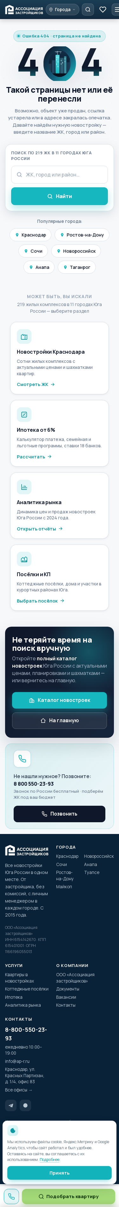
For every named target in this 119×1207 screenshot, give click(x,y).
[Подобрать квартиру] (88, 9)
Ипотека (14, 997)
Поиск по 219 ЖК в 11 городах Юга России (51, 156)
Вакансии (66, 997)
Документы (67, 989)
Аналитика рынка (23, 1005)
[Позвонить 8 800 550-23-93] (11, 1196)
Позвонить (59, 813)
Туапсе (91, 872)
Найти (59, 196)
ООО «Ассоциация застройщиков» (75, 978)
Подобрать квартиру (68, 1196)
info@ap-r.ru (17, 1061)
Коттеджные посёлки (27, 989)
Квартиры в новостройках (19, 978)
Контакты (66, 1005)
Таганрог (76, 267)
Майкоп (64, 887)
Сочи (33, 251)
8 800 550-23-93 (34, 783)
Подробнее (49, 1159)
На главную (59, 720)
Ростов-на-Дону (82, 235)
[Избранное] (102, 9)
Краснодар (30, 235)
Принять (59, 1173)
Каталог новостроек (59, 700)
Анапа (39, 267)
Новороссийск (76, 251)
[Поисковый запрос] (59, 174)
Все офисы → (19, 1090)
